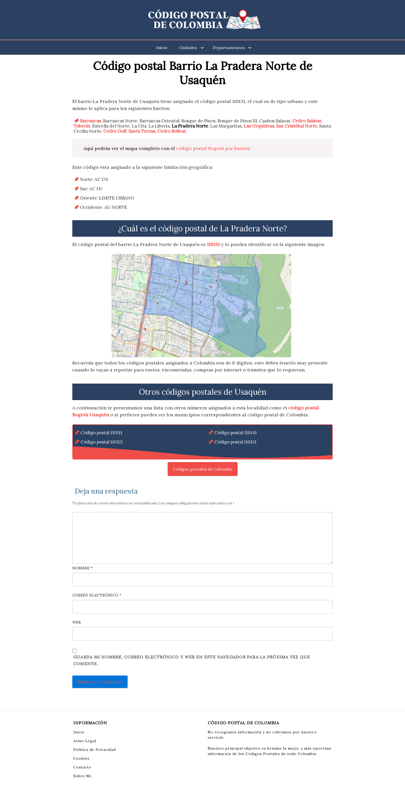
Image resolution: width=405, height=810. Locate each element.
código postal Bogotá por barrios (213, 148)
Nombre (82, 568)
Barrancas (90, 121)
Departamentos (229, 47)
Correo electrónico (96, 595)
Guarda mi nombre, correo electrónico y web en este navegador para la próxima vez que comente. (191, 660)
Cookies (81, 758)
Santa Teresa (141, 131)
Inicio (161, 47)
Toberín (82, 126)
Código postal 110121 (102, 442)
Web (76, 622)
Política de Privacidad (94, 749)
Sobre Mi (82, 776)
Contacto (82, 767)
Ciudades (188, 47)
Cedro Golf (114, 131)
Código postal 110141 (235, 432)
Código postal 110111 (101, 432)
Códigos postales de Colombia (202, 469)
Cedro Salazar (307, 121)
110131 (213, 244)
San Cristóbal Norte (296, 126)
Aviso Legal (84, 740)
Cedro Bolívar (171, 131)
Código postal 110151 (235, 442)
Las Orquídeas (259, 126)
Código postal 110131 (102, 451)
